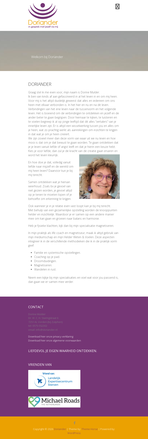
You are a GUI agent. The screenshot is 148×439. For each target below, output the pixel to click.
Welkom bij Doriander (47, 57)
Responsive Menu (117, 6)
